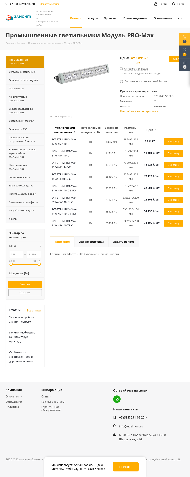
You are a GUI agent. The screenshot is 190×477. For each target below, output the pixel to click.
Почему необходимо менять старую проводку (22, 337)
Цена (151, 130)
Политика (12, 407)
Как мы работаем (53, 401)
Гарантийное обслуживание (51, 408)
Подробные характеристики (139, 111)
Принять (125, 467)
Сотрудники (14, 401)
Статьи (46, 396)
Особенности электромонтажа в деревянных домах (21, 356)
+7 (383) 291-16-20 (131, 417)
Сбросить (25, 292)
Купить (177, 58)
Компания (14, 390)
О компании (14, 396)
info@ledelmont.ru (131, 426)
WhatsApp (117, 399)
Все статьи (34, 310)
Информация (51, 390)
